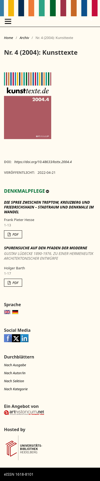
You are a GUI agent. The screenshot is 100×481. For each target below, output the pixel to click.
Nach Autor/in (15, 372)
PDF (14, 234)
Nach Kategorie (16, 389)
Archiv (24, 37)
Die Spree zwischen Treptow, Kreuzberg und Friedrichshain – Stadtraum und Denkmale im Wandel (49, 207)
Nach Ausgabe (15, 364)
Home (8, 37)
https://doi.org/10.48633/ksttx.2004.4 (42, 161)
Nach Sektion (14, 381)
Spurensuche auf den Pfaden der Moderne (50, 253)
